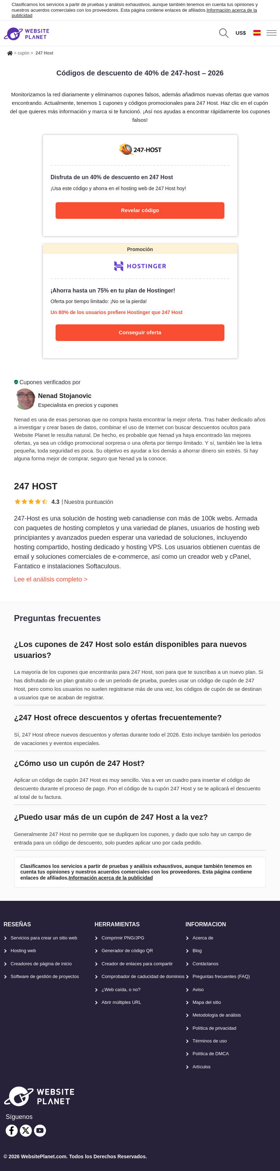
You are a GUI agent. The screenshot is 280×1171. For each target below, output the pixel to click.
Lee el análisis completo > (51, 579)
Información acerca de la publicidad (111, 878)
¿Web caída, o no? (121, 989)
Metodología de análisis (217, 1015)
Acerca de (203, 937)
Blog (197, 950)
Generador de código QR (127, 950)
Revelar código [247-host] (140, 210)
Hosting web (23, 950)
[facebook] (12, 1131)
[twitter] (26, 1131)
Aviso (198, 989)
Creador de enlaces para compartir (137, 963)
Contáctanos (205, 963)
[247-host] (140, 185)
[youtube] (40, 1131)
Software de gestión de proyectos (45, 976)
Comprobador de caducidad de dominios (143, 976)
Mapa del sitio (207, 1002)
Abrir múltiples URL (121, 1002)
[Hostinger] (140, 301)
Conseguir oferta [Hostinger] (140, 332)
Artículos (202, 1066)
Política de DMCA (211, 1053)
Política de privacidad (214, 1028)
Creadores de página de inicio (41, 963)
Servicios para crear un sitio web (44, 937)
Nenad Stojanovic (65, 395)
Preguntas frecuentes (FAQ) (221, 976)
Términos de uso (210, 1041)
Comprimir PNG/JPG (123, 937)
